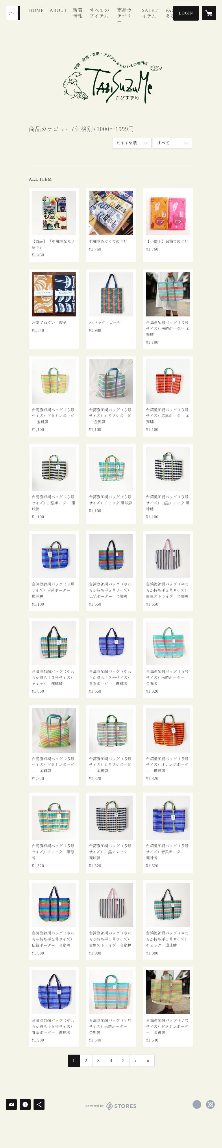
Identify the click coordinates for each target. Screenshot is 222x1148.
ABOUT (66, 12)
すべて (163, 143)
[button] (186, 13)
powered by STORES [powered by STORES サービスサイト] (111, 1109)
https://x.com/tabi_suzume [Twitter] (197, 1104)
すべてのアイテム (103, 18)
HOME (45, 12)
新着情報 (83, 21)
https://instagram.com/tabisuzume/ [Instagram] (210, 1104)
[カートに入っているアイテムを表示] (209, 13)
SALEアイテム (148, 18)
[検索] (13, 13)
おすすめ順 (126, 143)
